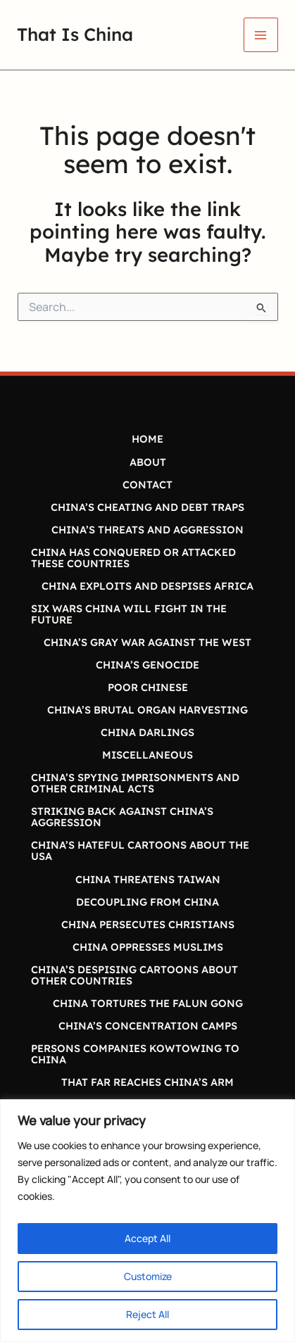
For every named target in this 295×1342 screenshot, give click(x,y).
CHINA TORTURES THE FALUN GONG (148, 1003)
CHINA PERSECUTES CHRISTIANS (147, 924)
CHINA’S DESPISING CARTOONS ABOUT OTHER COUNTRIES (134, 975)
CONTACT (147, 484)
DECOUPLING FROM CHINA (147, 902)
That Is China (75, 34)
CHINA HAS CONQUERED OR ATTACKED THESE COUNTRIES (133, 557)
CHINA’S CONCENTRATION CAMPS (147, 1025)
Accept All (147, 1238)
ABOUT (148, 462)
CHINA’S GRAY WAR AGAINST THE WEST (147, 642)
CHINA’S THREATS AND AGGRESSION (147, 529)
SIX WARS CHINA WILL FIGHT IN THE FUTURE (129, 614)
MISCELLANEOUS (147, 754)
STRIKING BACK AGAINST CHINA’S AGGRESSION (122, 816)
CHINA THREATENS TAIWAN (147, 879)
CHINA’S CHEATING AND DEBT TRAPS (147, 507)
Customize (148, 1276)
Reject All (147, 1314)
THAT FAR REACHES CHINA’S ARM (147, 1082)
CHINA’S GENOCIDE (147, 664)
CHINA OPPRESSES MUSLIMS (148, 947)
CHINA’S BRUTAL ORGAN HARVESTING (147, 709)
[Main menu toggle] (261, 35)
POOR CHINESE (148, 687)
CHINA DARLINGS (147, 732)
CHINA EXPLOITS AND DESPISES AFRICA (147, 586)
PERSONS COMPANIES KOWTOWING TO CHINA (135, 1054)
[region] (147, 1220)
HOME (147, 438)
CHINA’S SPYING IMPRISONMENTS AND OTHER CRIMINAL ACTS (135, 783)
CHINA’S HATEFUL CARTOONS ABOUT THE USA (140, 850)
